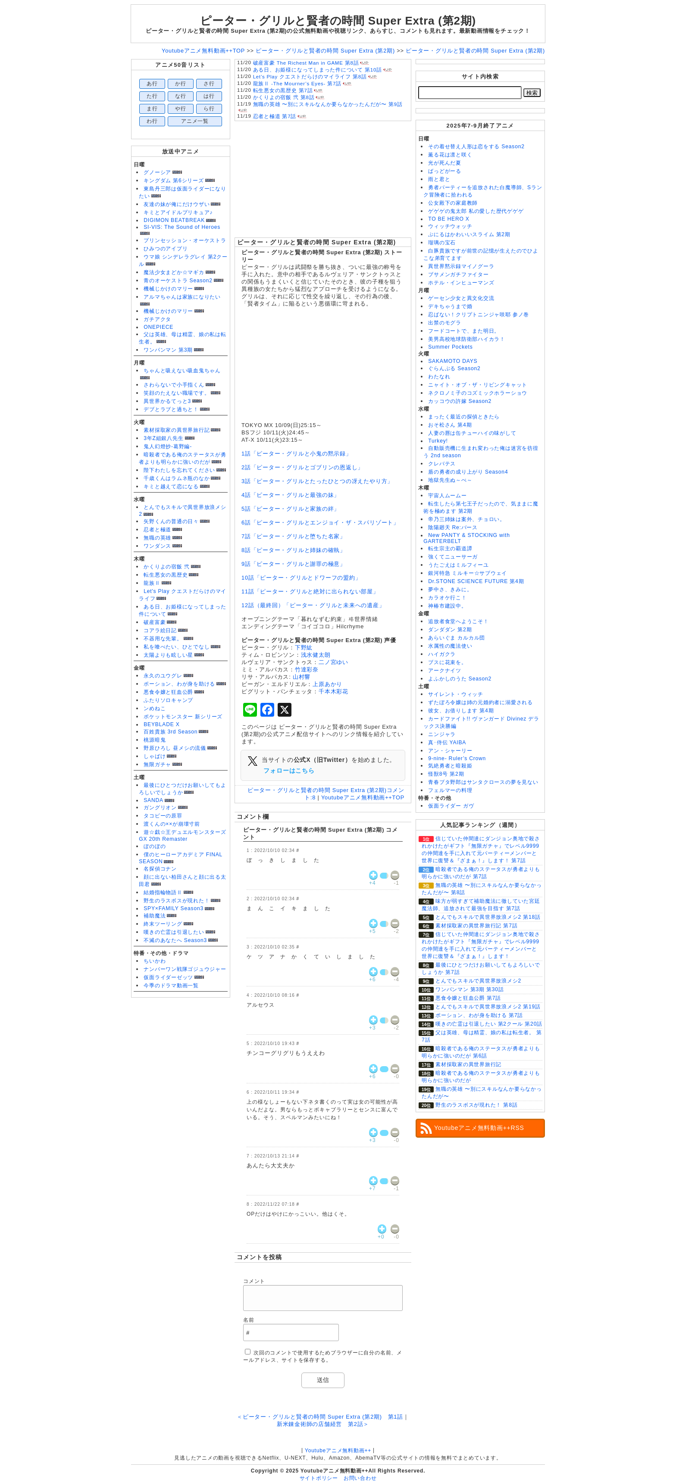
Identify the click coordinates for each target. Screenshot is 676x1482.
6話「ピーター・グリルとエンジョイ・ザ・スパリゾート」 (320, 522)
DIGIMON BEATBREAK (174, 220)
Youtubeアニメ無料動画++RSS (479, 1127)
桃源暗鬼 (155, 740)
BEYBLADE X (161, 724)
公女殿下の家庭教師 (453, 203)
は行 (209, 96)
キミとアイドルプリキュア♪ (178, 212)
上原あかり (327, 684)
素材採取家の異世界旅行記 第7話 (476, 926)
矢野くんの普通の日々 (171, 521)
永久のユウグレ (163, 676)
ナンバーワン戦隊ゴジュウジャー (185, 969)
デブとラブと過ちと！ (171, 409)
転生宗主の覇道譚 (450, 549)
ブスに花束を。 (447, 662)
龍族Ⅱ (152, 583)
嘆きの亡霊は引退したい (174, 932)
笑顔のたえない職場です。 (177, 393)
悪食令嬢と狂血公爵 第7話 (468, 998)
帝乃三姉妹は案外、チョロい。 (466, 519)
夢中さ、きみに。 (450, 590)
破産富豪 (155, 622)
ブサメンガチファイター (458, 274)
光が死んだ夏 (444, 163)
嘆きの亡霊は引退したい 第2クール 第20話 (488, 1024)
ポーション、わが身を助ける (179, 684)
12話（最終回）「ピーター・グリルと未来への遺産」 (313, 605)
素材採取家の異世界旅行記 (177, 430)
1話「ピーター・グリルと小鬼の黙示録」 (296, 453)
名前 (248, 1320)
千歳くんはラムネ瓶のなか (177, 478)
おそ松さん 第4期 (450, 425)
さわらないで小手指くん (174, 385)
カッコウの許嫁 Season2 (459, 401)
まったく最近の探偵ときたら (464, 417)
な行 (180, 96)
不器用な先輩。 (163, 639)
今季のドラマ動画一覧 (171, 986)
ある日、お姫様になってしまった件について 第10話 (317, 69)
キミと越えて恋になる (171, 487)
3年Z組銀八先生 (163, 438)
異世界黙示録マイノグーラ (461, 266)
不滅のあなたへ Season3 (175, 940)
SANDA (153, 800)
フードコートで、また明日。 (464, 331)
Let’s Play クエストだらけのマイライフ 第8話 (310, 76)
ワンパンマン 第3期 (168, 350)
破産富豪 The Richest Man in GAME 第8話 (306, 63)
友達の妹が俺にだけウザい (177, 204)
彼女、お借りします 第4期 (461, 711)
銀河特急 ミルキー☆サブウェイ (467, 573)
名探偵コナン (160, 869)
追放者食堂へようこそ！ (458, 621)
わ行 (152, 121)
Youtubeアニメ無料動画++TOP (362, 797)
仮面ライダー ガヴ (451, 806)
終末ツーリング (163, 924)
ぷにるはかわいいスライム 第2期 (469, 234)
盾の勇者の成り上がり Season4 (468, 472)
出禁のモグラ (444, 323)
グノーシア (157, 172)
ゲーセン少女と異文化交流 (461, 298)
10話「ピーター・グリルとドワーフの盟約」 (301, 577)
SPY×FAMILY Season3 (173, 908)
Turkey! (438, 441)
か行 (180, 84)
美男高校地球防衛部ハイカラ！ (466, 339)
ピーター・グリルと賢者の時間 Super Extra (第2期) (316, 242)
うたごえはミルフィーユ (458, 565)
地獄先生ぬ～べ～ (450, 480)
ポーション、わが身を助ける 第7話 (479, 1015)
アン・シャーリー (450, 751)
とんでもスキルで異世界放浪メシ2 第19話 (488, 1007)
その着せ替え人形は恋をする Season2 (476, 147)
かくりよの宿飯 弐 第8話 (284, 97)
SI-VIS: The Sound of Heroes (182, 227)
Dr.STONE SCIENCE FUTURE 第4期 (476, 581)
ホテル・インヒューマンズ (461, 283)
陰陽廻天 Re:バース (453, 527)
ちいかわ (155, 961)
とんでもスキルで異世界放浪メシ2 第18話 (488, 917)
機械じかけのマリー (168, 289)
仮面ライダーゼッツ (168, 977)
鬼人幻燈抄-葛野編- (168, 446)
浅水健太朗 (316, 655)
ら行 (209, 109)
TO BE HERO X (448, 219)
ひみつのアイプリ (166, 249)
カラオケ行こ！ (447, 598)
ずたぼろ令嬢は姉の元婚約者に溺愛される (480, 702)
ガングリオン (160, 808)
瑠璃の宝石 (442, 243)
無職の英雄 (157, 538)
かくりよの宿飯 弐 (166, 567)
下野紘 (304, 647)
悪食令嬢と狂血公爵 (168, 692)
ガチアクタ (157, 319)
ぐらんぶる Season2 (454, 368)
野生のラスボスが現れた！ (177, 901)
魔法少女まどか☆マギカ (174, 272)
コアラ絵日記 (160, 630)
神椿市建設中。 (447, 606)
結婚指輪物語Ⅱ (163, 892)
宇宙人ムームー (447, 496)
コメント (254, 1281)
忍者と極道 (157, 530)
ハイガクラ (442, 654)
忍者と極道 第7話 (275, 116)
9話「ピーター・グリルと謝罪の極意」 (293, 564)
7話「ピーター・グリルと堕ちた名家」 (293, 536)
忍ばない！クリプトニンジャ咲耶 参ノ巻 (478, 315)
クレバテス (442, 464)
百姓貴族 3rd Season (170, 732)
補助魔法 (155, 916)
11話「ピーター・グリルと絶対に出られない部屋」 (310, 591)
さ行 (209, 84)
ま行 (152, 109)
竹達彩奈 (307, 669)
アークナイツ (444, 671)
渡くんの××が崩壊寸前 (172, 824)
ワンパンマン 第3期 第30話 (469, 989)
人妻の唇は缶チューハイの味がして (472, 433)
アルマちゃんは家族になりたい (182, 297)
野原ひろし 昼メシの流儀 (175, 748)
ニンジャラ (442, 734)
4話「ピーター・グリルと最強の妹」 (290, 495)
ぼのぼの (155, 846)
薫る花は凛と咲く (450, 155)
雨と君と (439, 179)
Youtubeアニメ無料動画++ (338, 1451)
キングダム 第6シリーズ (173, 181)
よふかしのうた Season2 (459, 679)
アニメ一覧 (195, 121)
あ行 (152, 84)
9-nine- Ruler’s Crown (457, 758)
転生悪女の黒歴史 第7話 (283, 90)
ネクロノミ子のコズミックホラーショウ (477, 393)
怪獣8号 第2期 (446, 774)
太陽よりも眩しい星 (168, 655)
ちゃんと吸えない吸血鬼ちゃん (182, 371)
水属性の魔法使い (450, 646)
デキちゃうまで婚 (450, 306)
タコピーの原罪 (163, 816)
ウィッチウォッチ (450, 226)
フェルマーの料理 (450, 790)
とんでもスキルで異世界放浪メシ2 (478, 981)
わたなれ (439, 377)
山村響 (301, 677)
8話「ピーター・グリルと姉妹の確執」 (293, 550)
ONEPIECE (158, 327)
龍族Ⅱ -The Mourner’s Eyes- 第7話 (297, 83)
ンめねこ (155, 708)
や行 (180, 109)
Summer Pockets (450, 347)
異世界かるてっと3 (167, 401)
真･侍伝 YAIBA (447, 742)
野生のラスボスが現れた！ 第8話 (476, 1105)
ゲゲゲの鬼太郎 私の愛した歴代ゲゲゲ (475, 211)
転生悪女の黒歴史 (166, 575)
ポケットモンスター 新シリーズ (183, 717)
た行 (152, 96)
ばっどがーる (444, 171)
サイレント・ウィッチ (455, 694)
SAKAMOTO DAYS (452, 361)
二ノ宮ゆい (333, 662)
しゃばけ (155, 756)
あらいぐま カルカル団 (456, 638)
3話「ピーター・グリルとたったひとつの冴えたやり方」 (317, 481)
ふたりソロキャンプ (168, 700)
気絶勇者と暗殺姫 (450, 766)
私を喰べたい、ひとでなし (177, 647)
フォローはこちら (288, 770)
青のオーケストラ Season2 (178, 281)
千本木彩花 (333, 691)
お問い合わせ (360, 1478)
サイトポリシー (319, 1478)
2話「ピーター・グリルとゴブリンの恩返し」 (302, 467)
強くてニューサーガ (453, 557)
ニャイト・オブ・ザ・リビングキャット (477, 385)
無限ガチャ (157, 764)
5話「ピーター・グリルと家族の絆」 (290, 508)
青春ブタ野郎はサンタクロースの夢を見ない (483, 782)
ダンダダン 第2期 (450, 630)
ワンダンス (157, 546)
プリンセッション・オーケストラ (185, 240)
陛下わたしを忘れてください (179, 470)
